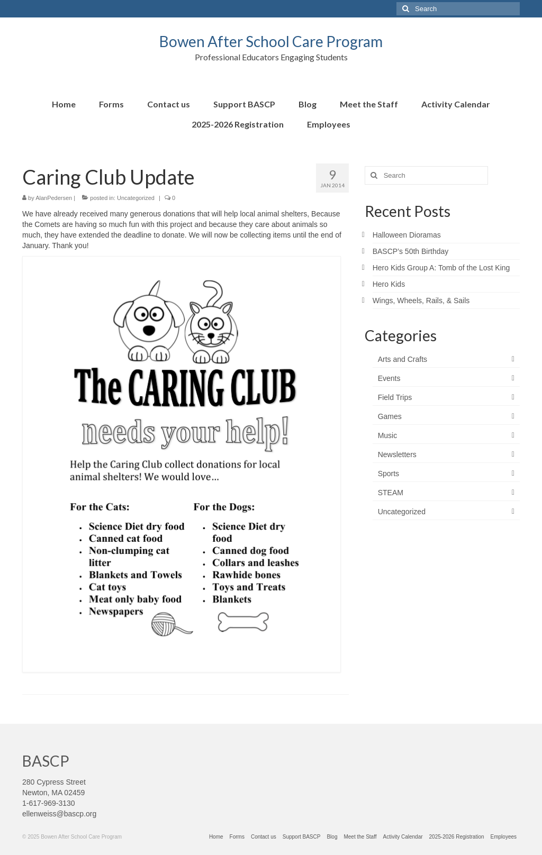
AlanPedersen (53, 198)
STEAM (390, 492)
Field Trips (395, 397)
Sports (388, 473)
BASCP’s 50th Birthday (411, 251)
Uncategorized (136, 198)
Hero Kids (389, 284)
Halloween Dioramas (407, 235)
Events (389, 378)
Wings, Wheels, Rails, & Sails (421, 300)
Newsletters (397, 454)
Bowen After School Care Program (271, 41)
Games (390, 416)
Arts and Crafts (402, 359)
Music (388, 435)
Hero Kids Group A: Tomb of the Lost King (441, 267)
